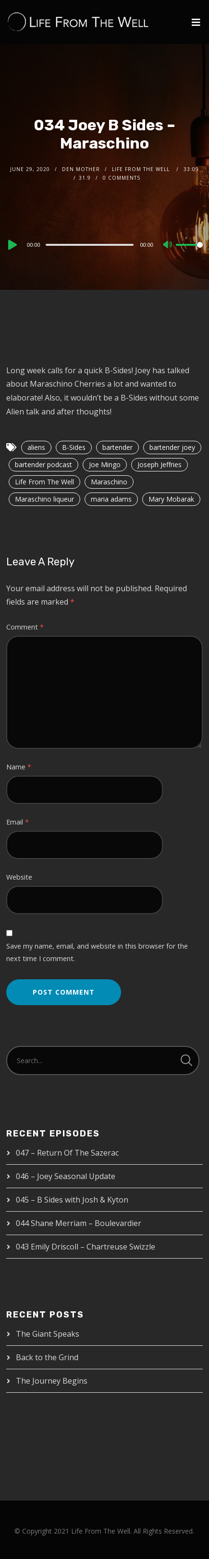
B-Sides (74, 447)
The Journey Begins (51, 1381)
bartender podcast (43, 464)
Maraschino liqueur (44, 499)
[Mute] (168, 245)
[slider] (90, 245)
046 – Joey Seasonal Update (65, 1176)
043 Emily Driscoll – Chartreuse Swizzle (85, 1246)
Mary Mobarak (171, 499)
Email (17, 821)
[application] (104, 244)
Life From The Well (44, 481)
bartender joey (172, 447)
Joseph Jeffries (159, 464)
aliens (36, 447)
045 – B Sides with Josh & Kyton (72, 1199)
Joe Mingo (105, 464)
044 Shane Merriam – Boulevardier (78, 1223)
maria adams (111, 499)
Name (18, 766)
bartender (117, 447)
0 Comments (121, 177)
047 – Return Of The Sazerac (67, 1152)
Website (19, 877)
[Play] (11, 244)
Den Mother (81, 169)
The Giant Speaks (47, 1334)
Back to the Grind (47, 1357)
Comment (25, 626)
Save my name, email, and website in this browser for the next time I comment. (97, 952)
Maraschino (109, 481)
